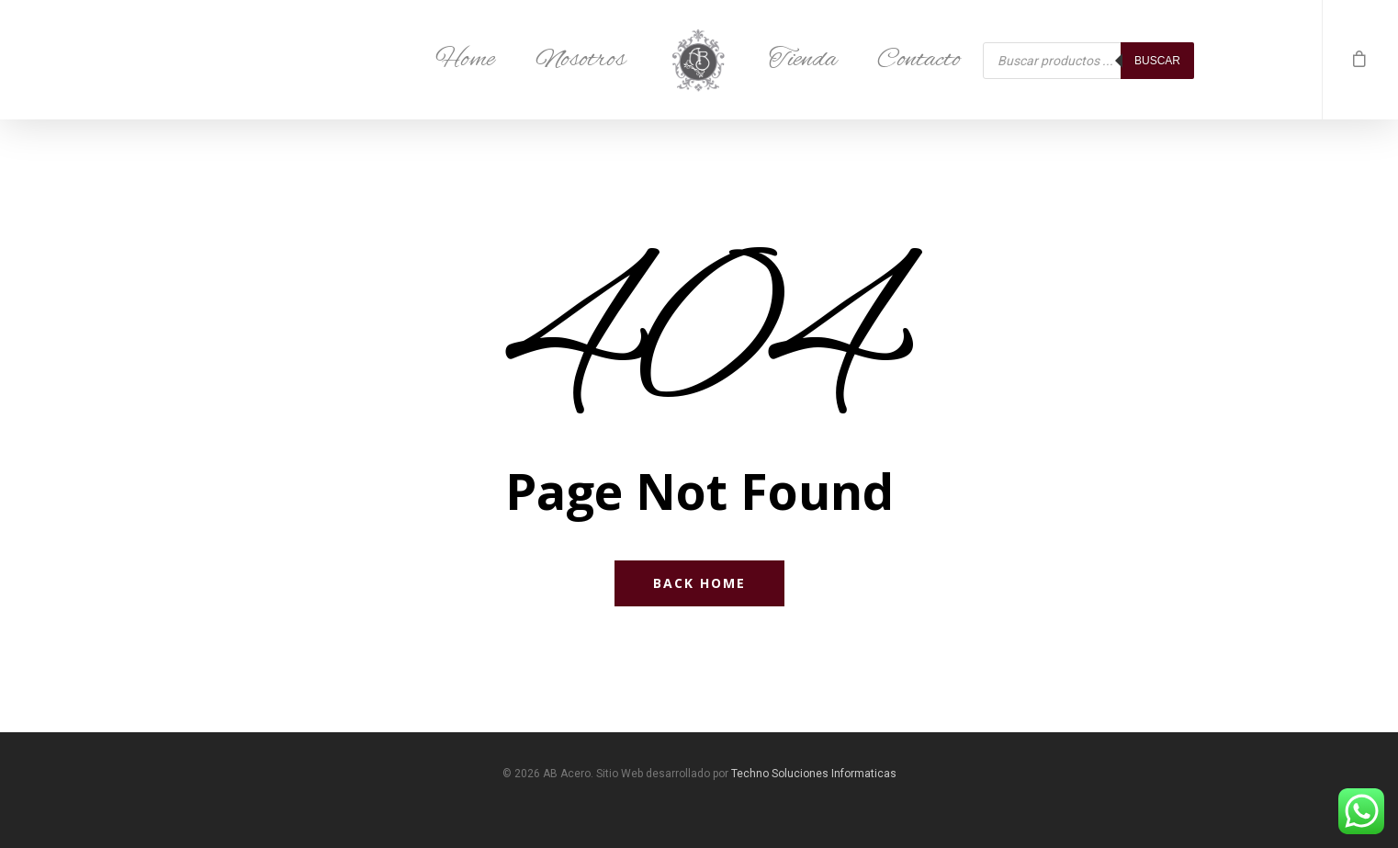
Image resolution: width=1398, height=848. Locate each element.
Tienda (803, 59)
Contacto (919, 59)
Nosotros (581, 59)
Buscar (1157, 60)
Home (465, 59)
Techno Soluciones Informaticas (813, 773)
